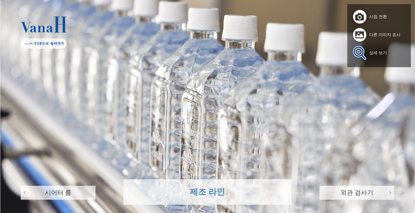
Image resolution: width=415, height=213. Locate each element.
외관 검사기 (357, 192)
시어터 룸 (58, 192)
